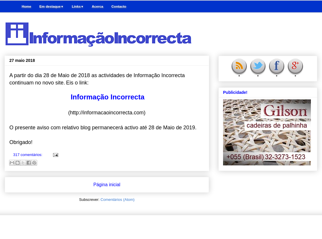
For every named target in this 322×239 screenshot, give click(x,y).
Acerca (97, 6)
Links (77, 6)
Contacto (119, 6)
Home (26, 6)
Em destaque (51, 6)
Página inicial (106, 184)
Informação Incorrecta (107, 97)
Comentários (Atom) (117, 199)
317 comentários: (28, 154)
